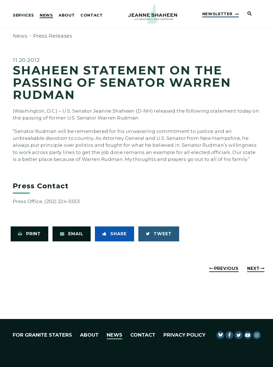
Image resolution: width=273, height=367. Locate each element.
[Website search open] (247, 14)
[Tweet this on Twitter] (158, 233)
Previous (226, 268)
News (46, 15)
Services (23, 15)
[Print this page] (29, 233)
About (67, 15)
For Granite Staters (42, 335)
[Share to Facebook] (114, 233)
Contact (92, 15)
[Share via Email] (72, 233)
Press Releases (53, 36)
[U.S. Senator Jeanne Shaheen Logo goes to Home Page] (152, 14)
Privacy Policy (184, 335)
